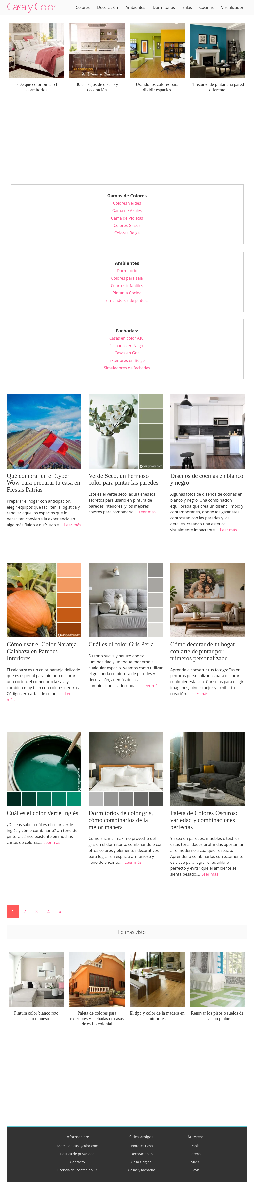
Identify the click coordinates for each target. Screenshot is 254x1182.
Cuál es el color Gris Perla (121, 644)
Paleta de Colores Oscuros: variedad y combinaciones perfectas (203, 820)
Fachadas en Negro (127, 345)
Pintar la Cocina (127, 293)
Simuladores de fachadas (127, 368)
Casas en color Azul (127, 338)
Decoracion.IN (141, 1153)
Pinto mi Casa (142, 1145)
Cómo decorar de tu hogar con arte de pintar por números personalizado (202, 651)
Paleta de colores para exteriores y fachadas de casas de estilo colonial (97, 1018)
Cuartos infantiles (127, 285)
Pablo (195, 1145)
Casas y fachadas (142, 1170)
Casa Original (142, 1162)
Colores (83, 7)
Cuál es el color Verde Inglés (42, 813)
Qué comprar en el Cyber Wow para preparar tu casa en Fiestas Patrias (43, 482)
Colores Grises (127, 225)
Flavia (195, 1170)
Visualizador (232, 7)
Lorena (195, 1153)
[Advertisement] (127, 142)
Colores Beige (127, 233)
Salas (187, 7)
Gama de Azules (127, 210)
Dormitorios (164, 7)
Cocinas (206, 7)
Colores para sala (127, 278)
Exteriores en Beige (127, 360)
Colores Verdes (127, 203)
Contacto (77, 1162)
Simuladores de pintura (127, 300)
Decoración (107, 7)
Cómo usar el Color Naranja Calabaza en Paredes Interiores (42, 651)
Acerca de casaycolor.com (77, 1145)
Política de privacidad (77, 1153)
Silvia (195, 1162)
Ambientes (135, 7)
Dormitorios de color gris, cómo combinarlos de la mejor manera (121, 820)
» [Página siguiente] (60, 911)
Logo (31, 7)
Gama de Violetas (127, 218)
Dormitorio (127, 270)
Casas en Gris (126, 353)
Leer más (72, 525)
